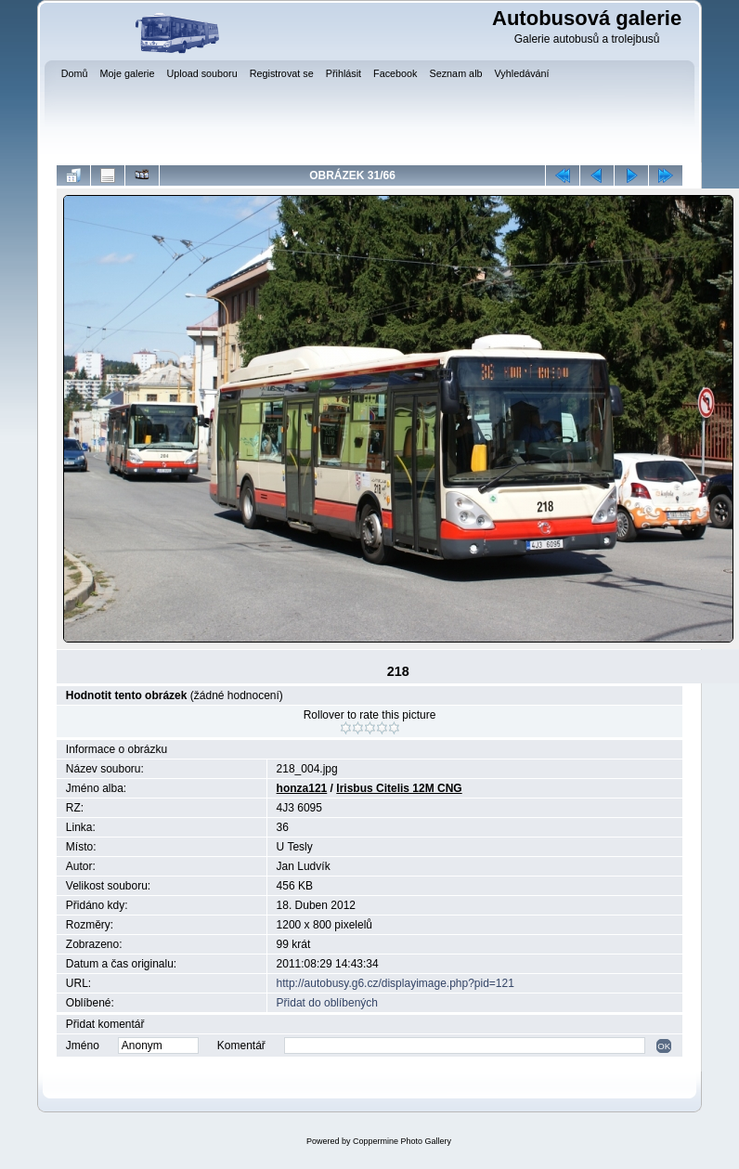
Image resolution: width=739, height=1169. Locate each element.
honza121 (302, 788)
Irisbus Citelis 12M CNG (398, 788)
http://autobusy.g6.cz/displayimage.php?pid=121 (395, 983)
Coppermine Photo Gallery (402, 1141)
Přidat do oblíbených (327, 1002)
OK (663, 1046)
